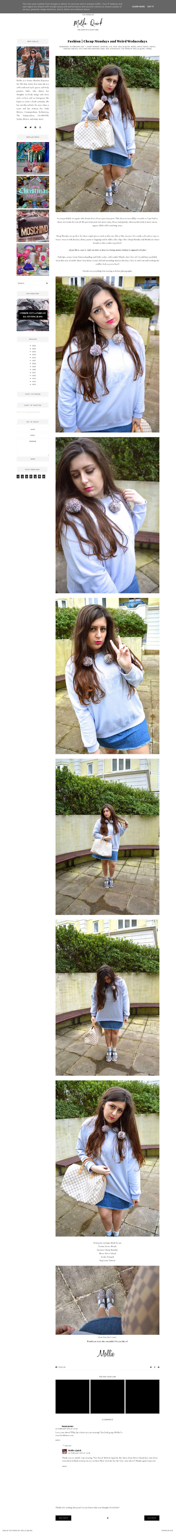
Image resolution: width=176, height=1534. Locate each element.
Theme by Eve (167, 1530)
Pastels (74, 49)
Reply (58, 1440)
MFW (115, 47)
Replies (68, 1446)
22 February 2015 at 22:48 (79, 1453)
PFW (81, 49)
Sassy (102, 49)
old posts (152, 1518)
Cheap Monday (93, 47)
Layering (104, 47)
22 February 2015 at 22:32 (67, 1429)
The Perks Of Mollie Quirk (133, 49)
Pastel (146, 47)
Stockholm (115, 49)
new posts (63, 1518)
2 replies (61, 1367)
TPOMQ (149, 49)
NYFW (139, 47)
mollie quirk (124, 47)
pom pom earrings (91, 49)
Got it (150, 6)
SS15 (107, 49)
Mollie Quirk (74, 1450)
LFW (110, 47)
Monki (133, 47)
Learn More (138, 6)
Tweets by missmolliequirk (28, 412)
